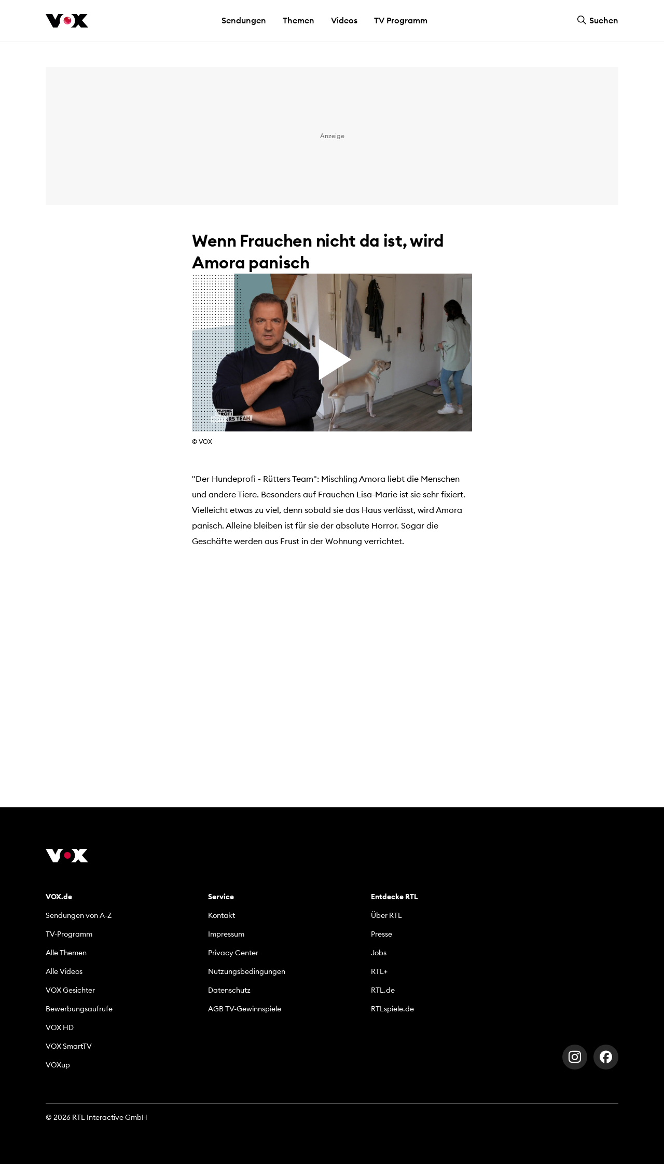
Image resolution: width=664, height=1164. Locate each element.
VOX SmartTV (69, 1046)
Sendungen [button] (244, 20)
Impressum (226, 934)
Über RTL (386, 915)
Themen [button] (298, 20)
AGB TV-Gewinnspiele (244, 1008)
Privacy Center (233, 952)
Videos (344, 20)
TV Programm (400, 20)
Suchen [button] (597, 20)
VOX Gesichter (70, 990)
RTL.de (383, 990)
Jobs (378, 952)
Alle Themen (66, 952)
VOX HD (60, 1027)
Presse (381, 934)
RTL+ (379, 971)
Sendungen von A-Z (79, 915)
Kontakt (221, 915)
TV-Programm (69, 934)
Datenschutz (229, 990)
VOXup (58, 1065)
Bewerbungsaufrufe (79, 1008)
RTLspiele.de (392, 1008)
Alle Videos (64, 971)
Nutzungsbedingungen (246, 971)
